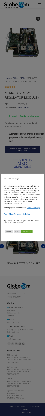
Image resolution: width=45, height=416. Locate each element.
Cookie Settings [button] (33, 208)
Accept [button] (17, 231)
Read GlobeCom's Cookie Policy (17, 214)
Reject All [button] (9, 231)
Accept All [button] (27, 231)
